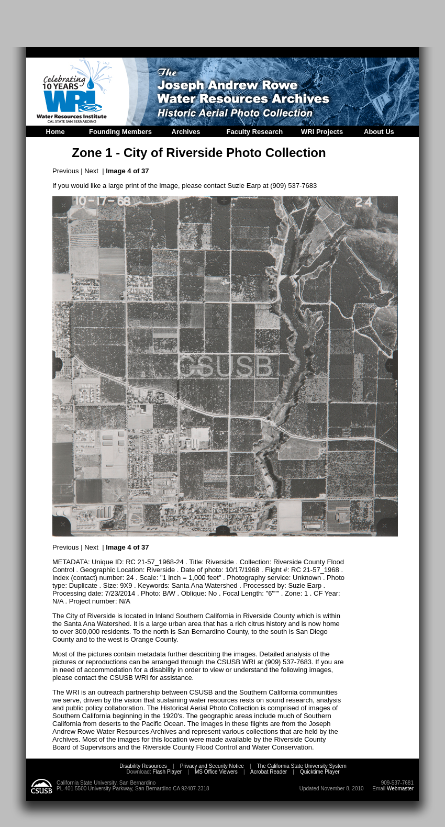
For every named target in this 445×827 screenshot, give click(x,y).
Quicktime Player (320, 772)
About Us (379, 132)
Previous (65, 171)
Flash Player (166, 772)
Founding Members (120, 132)
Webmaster (400, 788)
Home (55, 132)
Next (91, 171)
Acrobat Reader (268, 772)
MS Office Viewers (216, 772)
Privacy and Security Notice (212, 766)
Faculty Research (255, 132)
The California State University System (302, 766)
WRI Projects (322, 132)
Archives (186, 132)
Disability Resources (143, 766)
